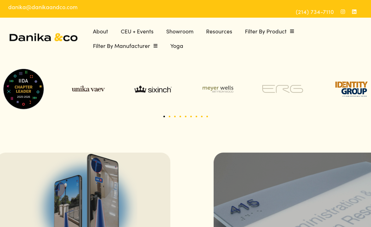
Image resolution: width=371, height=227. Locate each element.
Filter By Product (269, 31)
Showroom (179, 31)
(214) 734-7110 (315, 11)
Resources (219, 31)
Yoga (176, 45)
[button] (164, 116)
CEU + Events (137, 31)
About (100, 31)
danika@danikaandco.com (42, 7)
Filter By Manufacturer (125, 45)
